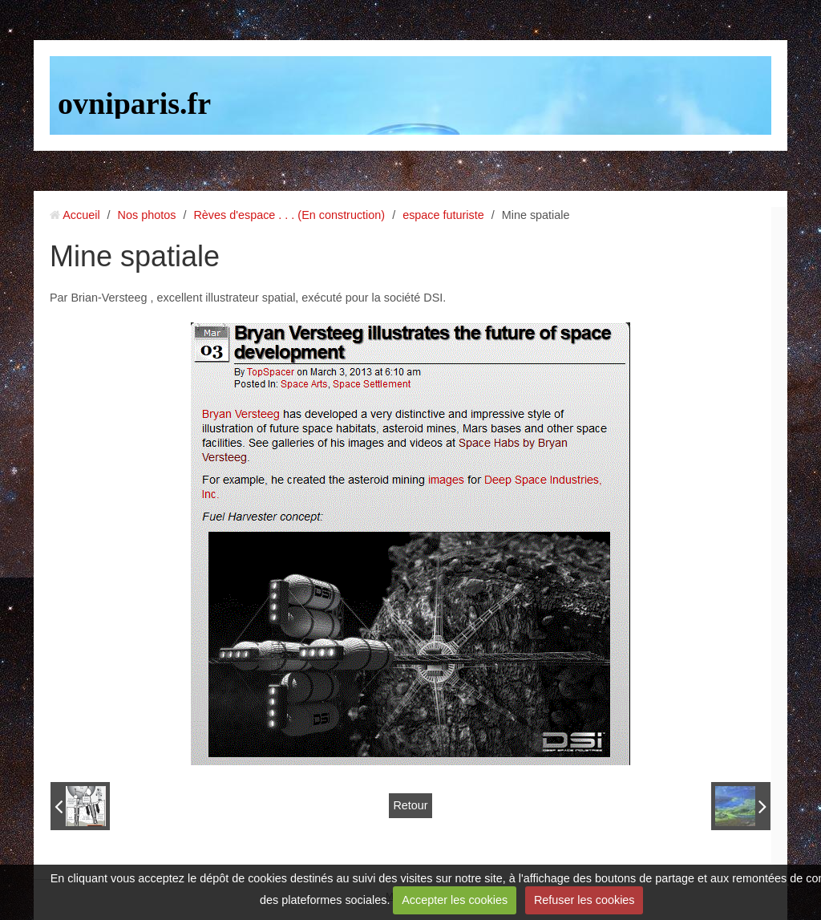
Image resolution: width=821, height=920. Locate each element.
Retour (410, 805)
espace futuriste (443, 215)
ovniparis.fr (134, 103)
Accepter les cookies (455, 900)
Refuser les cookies (584, 900)
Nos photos (147, 215)
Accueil (81, 215)
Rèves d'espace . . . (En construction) (289, 215)
